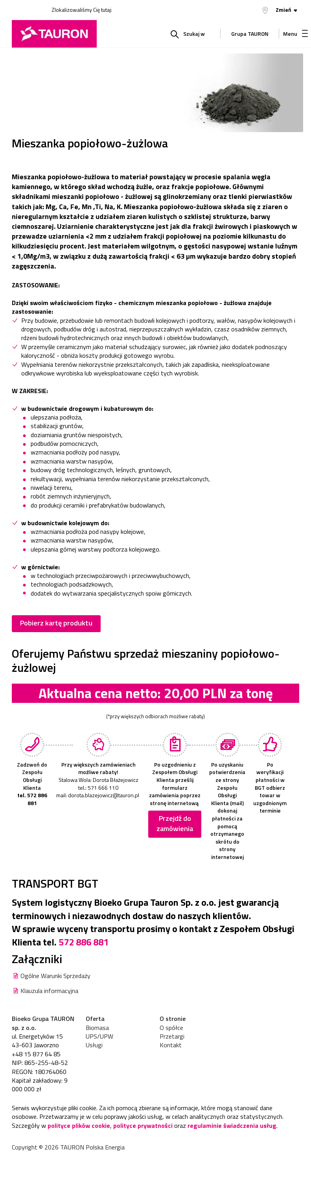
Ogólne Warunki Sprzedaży (55, 975)
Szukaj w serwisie (191, 38)
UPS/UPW (99, 1036)
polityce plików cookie (79, 1125)
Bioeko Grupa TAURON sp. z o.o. (43, 1023)
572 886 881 (84, 942)
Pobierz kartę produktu (56, 623)
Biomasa (97, 1027)
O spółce (171, 1027)
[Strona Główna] (54, 34)
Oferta (95, 1018)
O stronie (173, 1018)
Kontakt (171, 1045)
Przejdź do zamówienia (174, 823)
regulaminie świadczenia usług (232, 1125)
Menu (295, 33)
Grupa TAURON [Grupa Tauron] (250, 35)
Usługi (94, 1045)
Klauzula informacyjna (49, 990)
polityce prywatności (143, 1125)
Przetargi (172, 1036)
